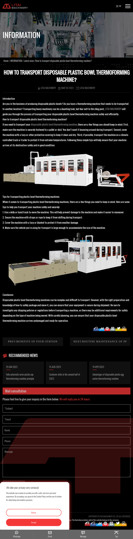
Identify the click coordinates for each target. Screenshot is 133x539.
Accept (33, 522)
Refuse (33, 512)
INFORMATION (16, 61)
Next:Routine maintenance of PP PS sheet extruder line (100, 354)
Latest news (29, 61)
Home (5, 61)
